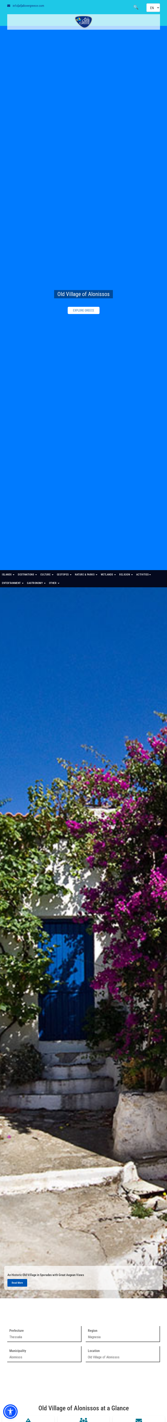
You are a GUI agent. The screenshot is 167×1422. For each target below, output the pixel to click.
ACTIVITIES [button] (143, 574)
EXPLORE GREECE (83, 310)
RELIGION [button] (126, 574)
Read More (17, 1282)
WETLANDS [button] (108, 574)
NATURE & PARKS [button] (86, 574)
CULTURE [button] (46, 574)
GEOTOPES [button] (64, 574)
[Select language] (153, 7)
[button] (10, 1411)
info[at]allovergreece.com (28, 6)
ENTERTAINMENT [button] (13, 583)
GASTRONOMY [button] (36, 583)
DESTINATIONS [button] (27, 574)
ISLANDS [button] (8, 574)
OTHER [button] (54, 583)
